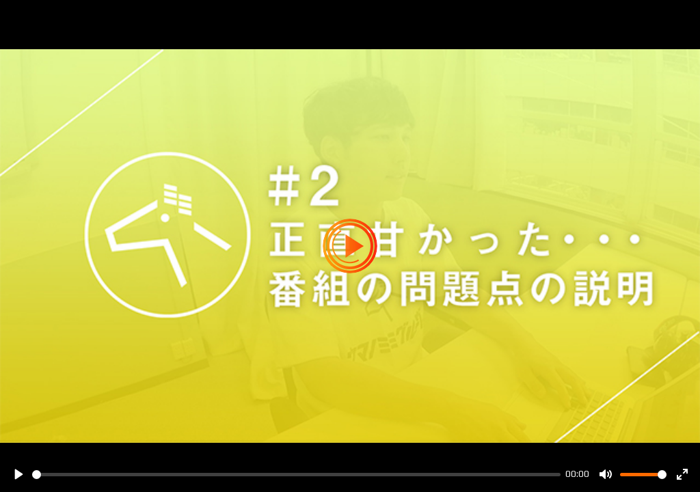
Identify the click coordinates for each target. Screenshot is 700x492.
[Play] (18, 474)
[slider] (296, 474)
